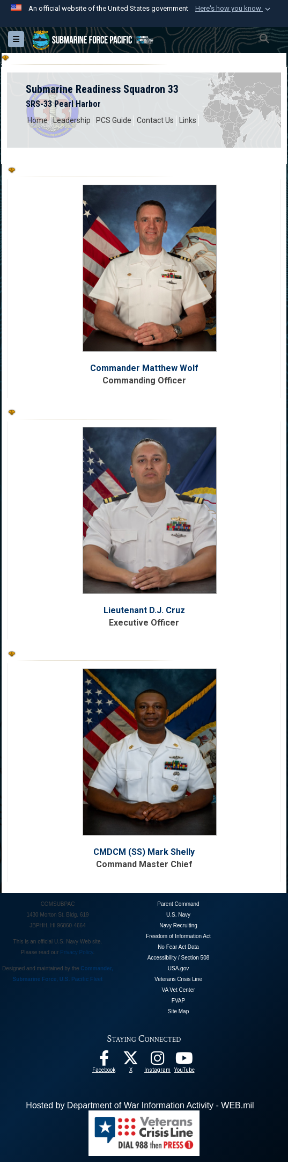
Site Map (178, 1011)
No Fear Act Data (178, 947)
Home (37, 120)
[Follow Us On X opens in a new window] (130, 1061)
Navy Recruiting (178, 925)
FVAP (178, 1001)
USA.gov (178, 968)
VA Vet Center (178, 990)
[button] (233, 8)
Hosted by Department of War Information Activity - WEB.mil (140, 1105)
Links (187, 120)
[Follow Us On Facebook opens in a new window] (104, 1061)
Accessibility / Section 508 (178, 958)
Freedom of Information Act (178, 936)
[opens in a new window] (157, 1061)
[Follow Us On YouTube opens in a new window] (184, 1061)
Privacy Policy (76, 952)
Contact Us (155, 120)
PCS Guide (113, 120)
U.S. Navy (178, 915)
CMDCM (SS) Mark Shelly (144, 852)
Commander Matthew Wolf (144, 368)
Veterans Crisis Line (178, 979)
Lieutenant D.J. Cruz (144, 610)
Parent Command (178, 904)
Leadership (72, 120)
